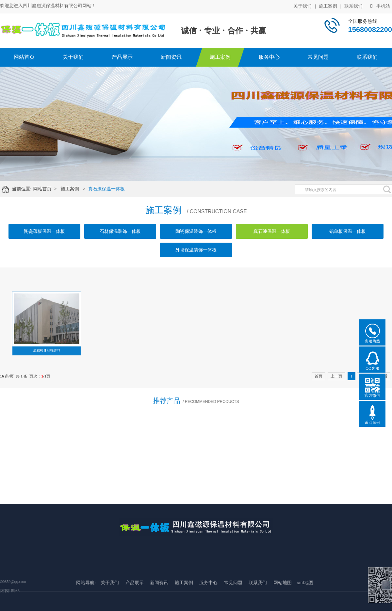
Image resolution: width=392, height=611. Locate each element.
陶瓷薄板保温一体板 (44, 231)
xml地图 (305, 598)
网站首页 (24, 57)
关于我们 (302, 5)
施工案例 (328, 5)
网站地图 (282, 598)
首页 (318, 376)
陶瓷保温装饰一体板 (196, 231)
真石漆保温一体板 (110, 188)
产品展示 (122, 57)
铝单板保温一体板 (347, 231)
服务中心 (269, 57)
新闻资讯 (171, 57)
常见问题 (318, 57)
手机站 (380, 5)
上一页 (336, 376)
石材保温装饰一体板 (120, 231)
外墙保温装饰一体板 (196, 250)
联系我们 (353, 5)
